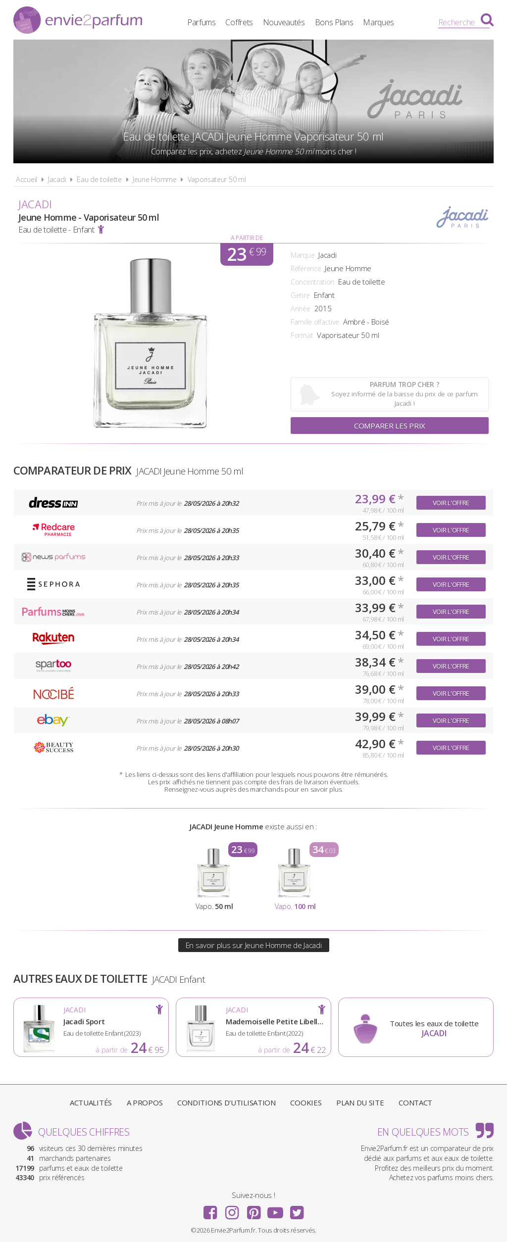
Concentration (312, 282)
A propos (145, 1102)
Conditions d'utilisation (226, 1102)
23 (246, 254)
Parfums (201, 22)
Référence (306, 268)
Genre (300, 295)
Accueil (26, 179)
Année (300, 308)
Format (302, 335)
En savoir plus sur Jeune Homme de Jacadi (254, 945)
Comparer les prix (389, 425)
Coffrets (239, 22)
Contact (415, 1102)
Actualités (91, 1102)
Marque (302, 255)
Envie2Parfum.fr (77, 21)
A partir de (247, 238)
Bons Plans (334, 22)
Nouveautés (284, 22)
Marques (378, 22)
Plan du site (360, 1102)
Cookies (305, 1102)
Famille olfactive (315, 322)
